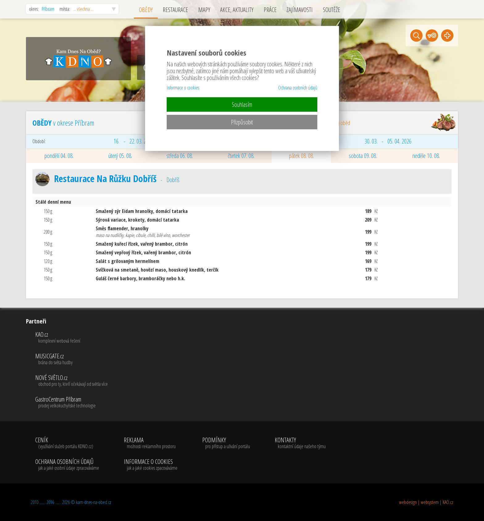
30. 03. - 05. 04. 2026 (388, 141)
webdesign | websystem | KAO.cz (426, 502)
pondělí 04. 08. (58, 156)
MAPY (204, 10)
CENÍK (67, 443)
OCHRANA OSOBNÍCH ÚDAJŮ (67, 465)
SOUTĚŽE (331, 10)
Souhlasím (242, 104)
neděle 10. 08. (426, 156)
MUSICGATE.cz (71, 359)
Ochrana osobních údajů (297, 87)
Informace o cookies (183, 87)
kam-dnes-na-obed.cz (93, 502)
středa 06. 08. (179, 156)
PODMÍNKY (226, 443)
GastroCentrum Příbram (71, 402)
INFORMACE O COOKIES (150, 465)
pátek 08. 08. (301, 156)
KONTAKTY (300, 443)
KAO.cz (71, 337)
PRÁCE (270, 10)
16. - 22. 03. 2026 (133, 141)
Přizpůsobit (242, 122)
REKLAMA (150, 443)
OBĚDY (146, 10)
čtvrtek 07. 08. (241, 156)
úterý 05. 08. (120, 156)
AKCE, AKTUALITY (236, 10)
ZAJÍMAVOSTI (299, 10)
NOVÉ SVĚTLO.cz (71, 381)
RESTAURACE (175, 10)
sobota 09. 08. (363, 156)
